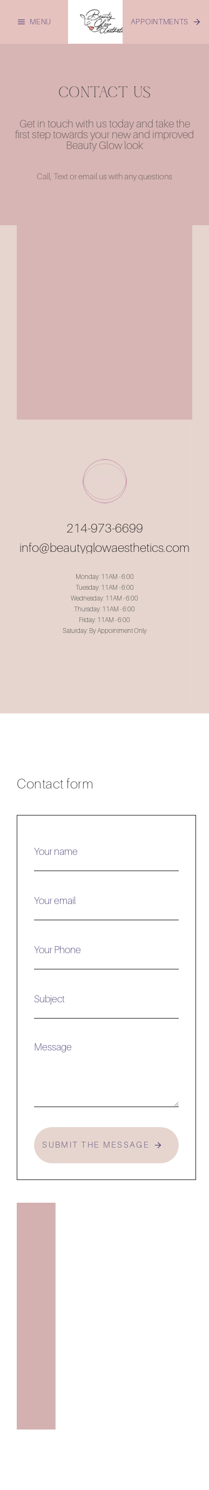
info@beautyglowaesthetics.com (104, 547)
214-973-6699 (104, 528)
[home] (104, 22)
